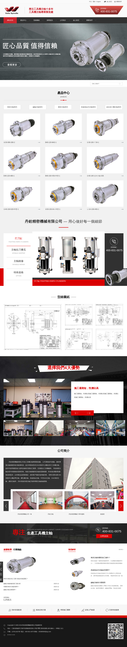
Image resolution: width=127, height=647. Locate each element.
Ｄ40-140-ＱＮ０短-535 (95, 176)
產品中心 (23, 20)
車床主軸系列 (12, 107)
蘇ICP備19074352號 (11, 634)
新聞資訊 (50, 20)
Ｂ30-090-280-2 (9, 142)
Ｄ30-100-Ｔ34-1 (93, 142)
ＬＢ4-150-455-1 (93, 209)
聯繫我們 (119, 1)
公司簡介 (63, 20)
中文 (90, 1)
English (98, 1)
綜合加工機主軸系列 (113, 107)
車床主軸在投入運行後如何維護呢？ (16, 579)
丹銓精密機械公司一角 (25, 514)
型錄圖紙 (37, 20)
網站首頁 (10, 20)
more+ (121, 549)
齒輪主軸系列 (37, 107)
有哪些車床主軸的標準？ (11, 586)
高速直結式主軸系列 (88, 107)
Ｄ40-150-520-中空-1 (11, 209)
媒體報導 (8, 549)
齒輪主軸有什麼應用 (98, 582)
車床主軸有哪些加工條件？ (100, 557)
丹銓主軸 (50, 514)
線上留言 (109, 1)
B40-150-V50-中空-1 (52, 176)
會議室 (102, 514)
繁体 (94, 1)
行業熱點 (17, 549)
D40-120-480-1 (9, 176)
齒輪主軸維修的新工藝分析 (12, 583)
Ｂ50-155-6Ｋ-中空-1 (52, 209)
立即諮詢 (104, 536)
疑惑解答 (72, 550)
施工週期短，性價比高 (86, 388)
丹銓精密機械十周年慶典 (76, 514)
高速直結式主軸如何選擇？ (100, 570)
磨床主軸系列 (63, 107)
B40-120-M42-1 (50, 142)
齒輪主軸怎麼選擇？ (10, 589)
